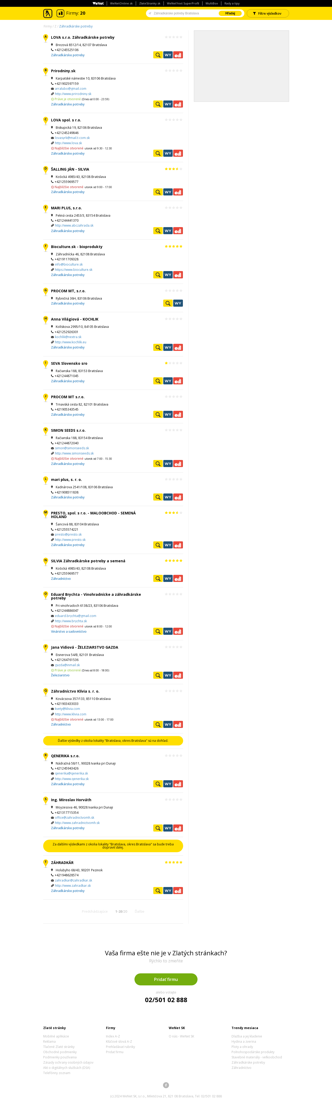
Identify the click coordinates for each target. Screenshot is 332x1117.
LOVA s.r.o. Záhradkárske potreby (83, 37)
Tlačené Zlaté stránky (59, 1047)
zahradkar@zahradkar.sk (73, 880)
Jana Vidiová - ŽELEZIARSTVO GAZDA (84, 647)
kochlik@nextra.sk (68, 337)
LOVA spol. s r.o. (66, 119)
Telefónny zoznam (56, 1073)
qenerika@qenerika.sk (71, 773)
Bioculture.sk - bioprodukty (77, 246)
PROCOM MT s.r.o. (68, 396)
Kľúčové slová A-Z (119, 1041)
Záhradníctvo (61, 578)
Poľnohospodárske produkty (253, 1052)
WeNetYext (168, 54)
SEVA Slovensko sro (69, 363)
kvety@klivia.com (67, 708)
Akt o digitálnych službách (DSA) (66, 1067)
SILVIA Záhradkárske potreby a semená (88, 560)
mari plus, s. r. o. (66, 479)
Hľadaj (230, 13)
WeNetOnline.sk (121, 3)
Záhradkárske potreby (76, 26)
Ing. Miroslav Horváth (71, 799)
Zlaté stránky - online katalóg (48, 13)
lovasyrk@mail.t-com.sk (72, 138)
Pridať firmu (166, 979)
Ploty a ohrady (242, 1047)
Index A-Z (113, 1036)
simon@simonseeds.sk (72, 448)
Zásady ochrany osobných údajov (68, 1062)
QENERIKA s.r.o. (65, 755)
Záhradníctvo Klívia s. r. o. (75, 691)
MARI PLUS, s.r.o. (66, 207)
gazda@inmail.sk (67, 665)
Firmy (48, 26)
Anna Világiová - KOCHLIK (74, 319)
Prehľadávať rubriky (120, 1047)
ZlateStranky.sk (149, 3)
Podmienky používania (60, 1057)
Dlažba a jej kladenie (247, 1036)
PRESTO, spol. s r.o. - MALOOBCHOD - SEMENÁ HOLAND (93, 514)
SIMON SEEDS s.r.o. (68, 430)
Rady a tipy (232, 3)
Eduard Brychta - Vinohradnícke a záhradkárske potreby (96, 596)
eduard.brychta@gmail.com (75, 616)
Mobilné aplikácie (56, 1036)
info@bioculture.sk (69, 264)
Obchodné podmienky (60, 1052)
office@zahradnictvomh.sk (74, 817)
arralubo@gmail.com (70, 88)
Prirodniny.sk (63, 70)
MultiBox (212, 3)
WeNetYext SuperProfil (183, 3)
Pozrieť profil (158, 54)
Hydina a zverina (244, 1041)
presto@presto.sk (68, 534)
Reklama (49, 1041)
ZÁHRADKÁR (62, 862)
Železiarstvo (60, 675)
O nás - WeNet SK (181, 1036)
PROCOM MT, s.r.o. (68, 290)
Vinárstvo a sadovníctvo (69, 631)
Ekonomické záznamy (178, 54)
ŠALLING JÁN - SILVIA (70, 169)
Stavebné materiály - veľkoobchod (257, 1057)
